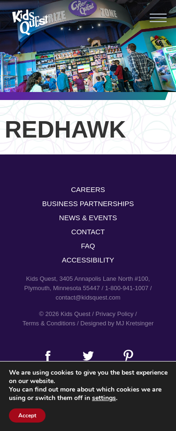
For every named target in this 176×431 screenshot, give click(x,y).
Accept (27, 415)
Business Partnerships (88, 204)
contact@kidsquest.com (87, 297)
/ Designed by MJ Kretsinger (115, 323)
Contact (88, 232)
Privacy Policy (115, 313)
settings (104, 398)
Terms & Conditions (49, 323)
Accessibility (88, 260)
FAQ (88, 246)
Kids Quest (30, 22)
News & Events (88, 218)
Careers (88, 189)
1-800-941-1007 (127, 288)
